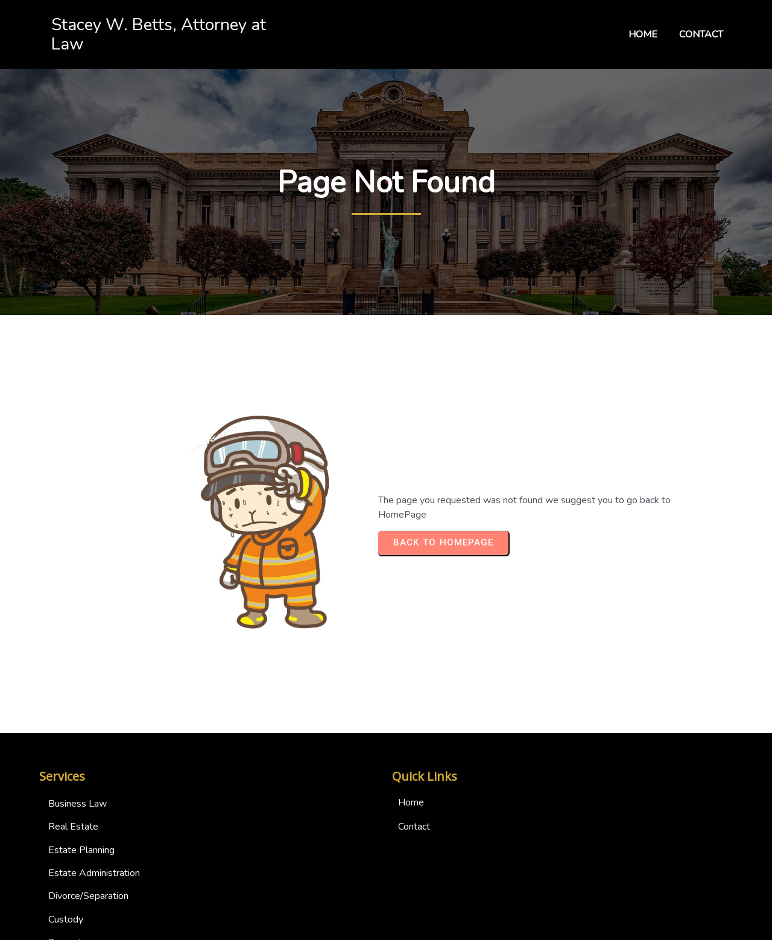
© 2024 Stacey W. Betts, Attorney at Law (386, 928)
